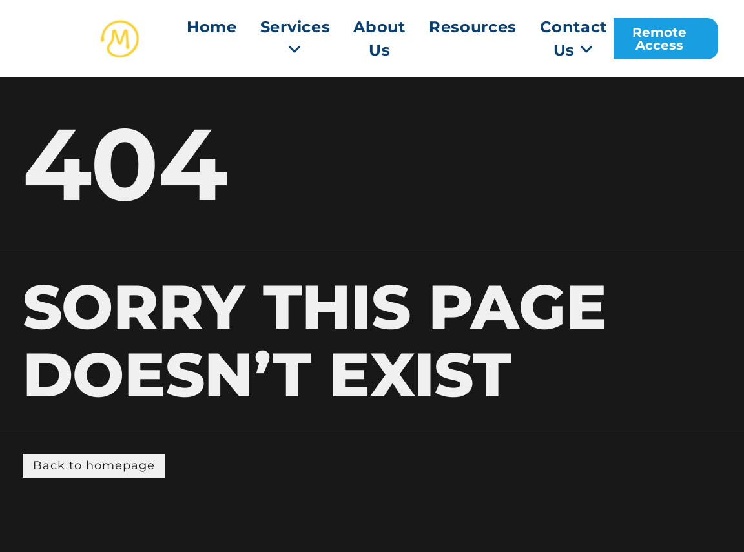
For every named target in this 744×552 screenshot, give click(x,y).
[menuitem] (295, 38)
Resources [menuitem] (473, 26)
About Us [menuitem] (379, 38)
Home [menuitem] (212, 26)
